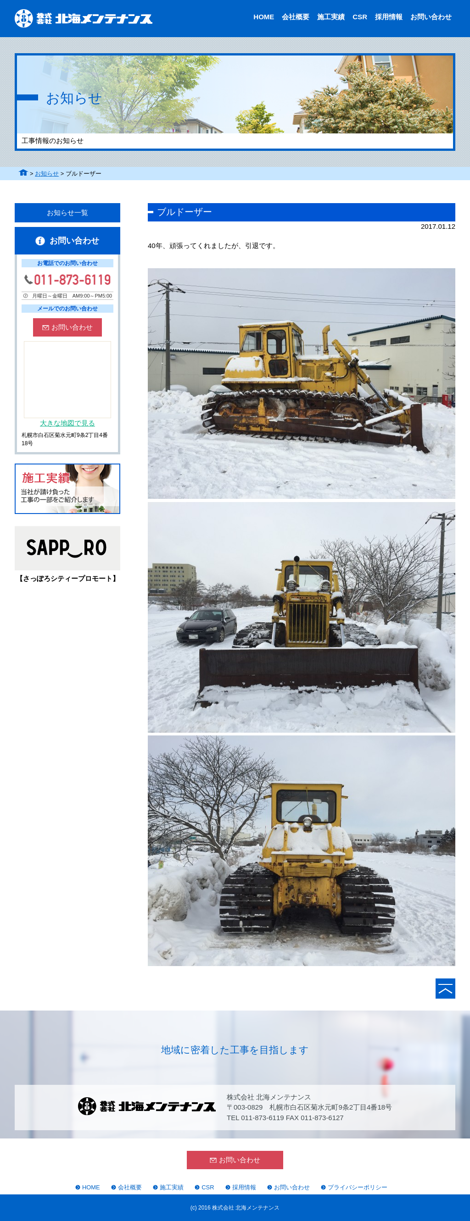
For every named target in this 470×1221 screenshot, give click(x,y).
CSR (359, 17)
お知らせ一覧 (67, 212)
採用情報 (389, 17)
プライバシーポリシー (357, 1187)
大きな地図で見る (67, 423)
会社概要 (295, 17)
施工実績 (331, 17)
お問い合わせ (431, 17)
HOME (263, 17)
